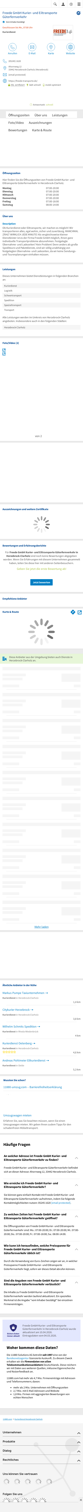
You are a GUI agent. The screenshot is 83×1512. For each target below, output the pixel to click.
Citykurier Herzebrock (16, 1010)
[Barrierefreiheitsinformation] (71, 3)
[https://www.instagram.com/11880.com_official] (15, 1501)
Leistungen (60, 115)
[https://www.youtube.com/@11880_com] (42, 1501)
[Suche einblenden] (55, 3)
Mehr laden (41, 927)
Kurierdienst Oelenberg (17, 1043)
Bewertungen (17, 130)
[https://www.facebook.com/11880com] (6, 1501)
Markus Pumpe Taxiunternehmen (23, 993)
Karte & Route (42, 130)
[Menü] (79, 3)
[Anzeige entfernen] (80, 1500)
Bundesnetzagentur (18, 1358)
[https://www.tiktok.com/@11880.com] (24, 1501)
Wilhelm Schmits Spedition (19, 1026)
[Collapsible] (76, 1158)
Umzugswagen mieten (17, 1115)
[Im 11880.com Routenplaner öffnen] (73, 611)
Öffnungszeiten (19, 115)
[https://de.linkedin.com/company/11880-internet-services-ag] (33, 1501)
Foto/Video (16, 122)
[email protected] (60, 1202)
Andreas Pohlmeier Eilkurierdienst (23, 1060)
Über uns (40, 115)
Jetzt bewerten (41, 582)
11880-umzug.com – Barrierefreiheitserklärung (32, 1087)
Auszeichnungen (40, 122)
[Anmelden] (63, 4)
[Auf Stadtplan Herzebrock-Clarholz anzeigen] (80, 611)
